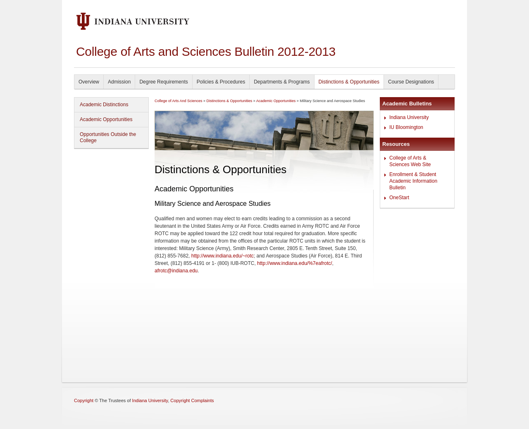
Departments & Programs (282, 82)
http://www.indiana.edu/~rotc (222, 256)
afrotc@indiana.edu (176, 271)
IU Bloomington (406, 127)
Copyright (83, 400)
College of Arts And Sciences (179, 101)
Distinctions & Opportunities (349, 82)
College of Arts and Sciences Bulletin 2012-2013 (206, 51)
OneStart (399, 197)
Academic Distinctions (104, 104)
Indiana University (409, 117)
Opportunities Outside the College (108, 137)
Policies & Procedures (221, 82)
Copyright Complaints (192, 400)
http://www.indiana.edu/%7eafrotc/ (294, 263)
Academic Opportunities (106, 119)
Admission (119, 82)
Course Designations (411, 82)
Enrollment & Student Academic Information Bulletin (413, 181)
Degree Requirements (163, 82)
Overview (89, 82)
